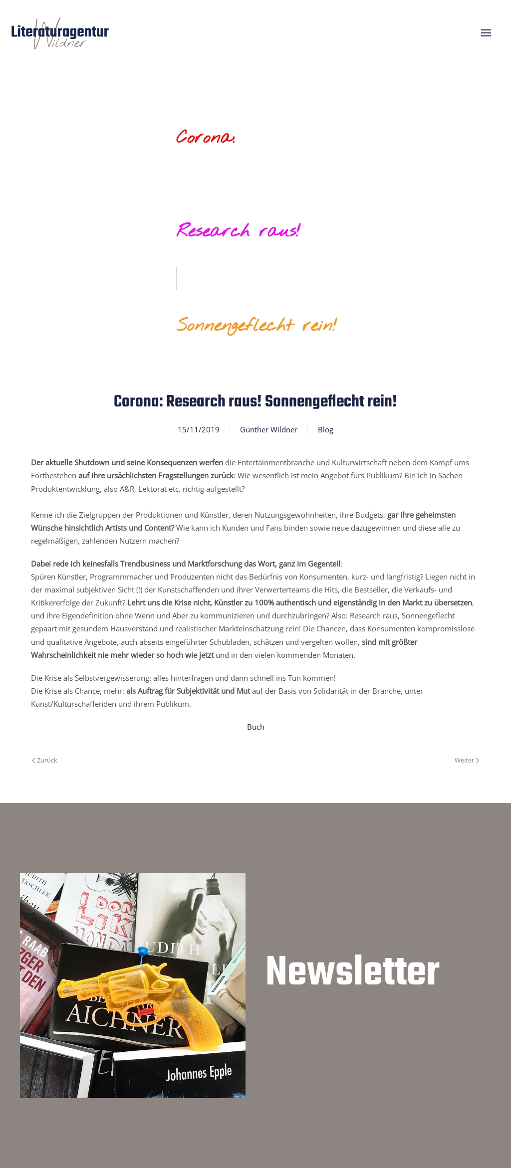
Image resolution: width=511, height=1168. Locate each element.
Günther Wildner (268, 429)
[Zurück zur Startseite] (60, 32)
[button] (486, 33)
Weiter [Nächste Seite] (467, 760)
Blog (325, 429)
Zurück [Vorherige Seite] (44, 760)
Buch (255, 727)
